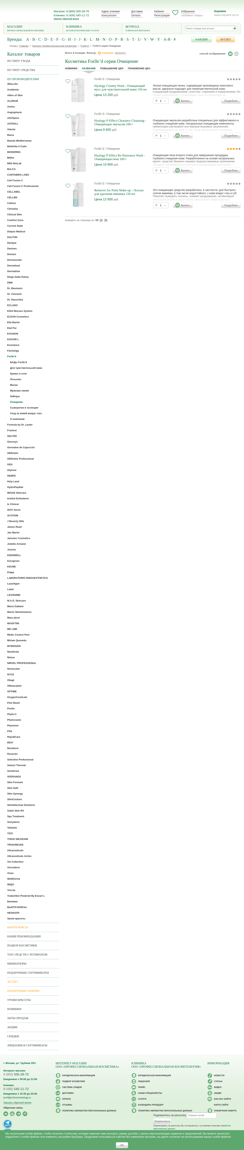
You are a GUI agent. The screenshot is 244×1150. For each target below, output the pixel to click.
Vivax (10, 873)
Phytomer (13, 725)
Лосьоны (15, 379)
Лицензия (144, 1081)
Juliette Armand (16, 543)
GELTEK (12, 436)
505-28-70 (16, 1074)
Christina (12, 208)
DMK (10, 282)
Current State (15, 225)
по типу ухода (18, 60)
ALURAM (12, 101)
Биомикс (12, 901)
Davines (12, 248)
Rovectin (12, 753)
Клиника (92, 29)
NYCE (10, 674)
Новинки (71, 68)
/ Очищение (112, 79)
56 (105, 220)
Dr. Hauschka (15, 299)
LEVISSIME (13, 595)
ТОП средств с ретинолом (27, 954)
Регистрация (162, 15)
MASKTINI (13, 623)
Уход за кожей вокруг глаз (26, 413)
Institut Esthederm (18, 498)
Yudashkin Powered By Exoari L (26, 895)
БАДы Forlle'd (18, 362)
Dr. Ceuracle (14, 294)
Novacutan (13, 668)
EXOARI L (13, 339)
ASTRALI (12, 123)
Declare (11, 254)
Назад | (13, 45)
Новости (219, 1075)
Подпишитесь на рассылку (169, 1115)
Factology (13, 350)
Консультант (109, 15)
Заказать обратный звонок (66, 19)
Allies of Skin (15, 95)
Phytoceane (14, 719)
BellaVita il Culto (17, 146)
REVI (10, 742)
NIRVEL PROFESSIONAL (21, 663)
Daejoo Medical (16, 231)
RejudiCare (13, 736)
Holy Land (13, 481)
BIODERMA (14, 152)
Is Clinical (13, 504)
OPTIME (12, 691)
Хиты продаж (17, 1018)
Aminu (11, 106)
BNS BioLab (14, 163)
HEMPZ (11, 475)
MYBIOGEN (14, 646)
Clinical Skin (14, 214)
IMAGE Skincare (16, 492)
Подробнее (231, 100)
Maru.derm (13, 617)
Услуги (142, 1099)
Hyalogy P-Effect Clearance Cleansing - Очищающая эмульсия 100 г (120, 122)
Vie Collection (15, 861)
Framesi (12, 430)
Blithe (10, 157)
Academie (13, 89)
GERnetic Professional (20, 458)
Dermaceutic (14, 259)
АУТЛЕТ (225, 39)
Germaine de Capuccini (21, 447)
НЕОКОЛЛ (13, 912)
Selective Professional (20, 759)
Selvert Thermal (16, 765)
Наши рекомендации (24, 936)
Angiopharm (14, 112)
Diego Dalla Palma (18, 276)
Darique (11, 242)
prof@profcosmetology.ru (17, 1097)
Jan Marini (13, 532)
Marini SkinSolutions (19, 612)
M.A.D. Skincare (16, 600)
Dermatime (13, 271)
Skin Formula (15, 782)
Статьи (218, 1081)
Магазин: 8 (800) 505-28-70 (71, 11)
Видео (218, 1087)
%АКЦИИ (201, 39)
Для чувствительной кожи (26, 367)
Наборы (15, 396)
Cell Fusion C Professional (23, 186)
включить (120, 52)
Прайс (141, 1087)
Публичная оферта (225, 1111)
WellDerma (13, 878)
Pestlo (11, 708)
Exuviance (13, 345)
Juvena (11, 549)
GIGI (9, 464)
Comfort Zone (15, 220)
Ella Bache (13, 322)
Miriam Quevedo (16, 640)
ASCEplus (13, 118)
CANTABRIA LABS (18, 174)
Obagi (10, 680)
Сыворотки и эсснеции (24, 407)
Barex (10, 135)
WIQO (10, 884)
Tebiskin (12, 827)
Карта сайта (221, 1105)
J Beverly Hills (15, 521)
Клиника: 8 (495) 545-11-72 (71, 15)
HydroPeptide (15, 487)
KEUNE (11, 566)
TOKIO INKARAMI (17, 839)
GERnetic (12, 453)
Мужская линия (19, 390)
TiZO (10, 833)
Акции (12, 1027)
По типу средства (21, 70)
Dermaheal (13, 265)
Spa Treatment (15, 816)
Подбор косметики (22, 945)
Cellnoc (11, 203)
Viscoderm (13, 867)
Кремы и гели (18, 373)
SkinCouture (14, 799)
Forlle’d (99, 79)
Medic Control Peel (18, 634)
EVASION (12, 333)
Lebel (10, 589)
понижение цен (139, 68)
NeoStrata (13, 651)
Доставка (137, 11)
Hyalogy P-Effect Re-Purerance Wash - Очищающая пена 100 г (119, 157)
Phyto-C (12, 714)
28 (101, 220)
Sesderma (13, 771)
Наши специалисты (150, 1093)
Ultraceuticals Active (19, 856)
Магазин (33, 29)
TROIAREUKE (15, 844)
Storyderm (13, 822)
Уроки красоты (16, 918)
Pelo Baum (13, 702)
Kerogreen (13, 560)
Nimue (11, 657)
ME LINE (12, 629)
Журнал (151, 29)
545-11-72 (16, 1089)
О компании (17, 419)
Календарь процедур (150, 1105)
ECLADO (12, 305)
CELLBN (12, 197)
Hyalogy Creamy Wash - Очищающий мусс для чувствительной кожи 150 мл (120, 87)
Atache (11, 129)
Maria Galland (15, 606)
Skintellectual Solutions (21, 805)
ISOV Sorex (14, 509)
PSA (9, 731)
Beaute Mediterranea (19, 140)
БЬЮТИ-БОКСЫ (17, 907)
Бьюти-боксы (17, 927)
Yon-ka (11, 890)
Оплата (135, 15)
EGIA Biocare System (19, 311)
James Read (14, 526)
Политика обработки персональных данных (89, 1111)
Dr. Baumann (14, 288)
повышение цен (111, 68)
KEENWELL (14, 555)
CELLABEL (13, 191)
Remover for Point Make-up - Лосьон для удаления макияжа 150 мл (118, 192)
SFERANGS (14, 776)
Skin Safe (12, 788)
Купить (185, 100)
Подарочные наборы (23, 990)
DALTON (12, 237)
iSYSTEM (12, 515)
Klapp (10, 572)
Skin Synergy (15, 793)
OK (122, 1145)
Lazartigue (13, 583)
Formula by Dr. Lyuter (20, 424)
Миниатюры (16, 963)
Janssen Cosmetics (18, 538)
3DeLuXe (12, 83)
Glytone (11, 470)
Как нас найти (222, 1099)
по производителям (23, 79)
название (89, 68)
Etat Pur (12, 328)
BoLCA (11, 169)
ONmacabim (14, 685)
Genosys (12, 441)
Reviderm (12, 748)
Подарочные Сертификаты (28, 972)
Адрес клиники (111, 11)
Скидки (13, 1036)
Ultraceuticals (15, 850)
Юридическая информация (78, 1075)
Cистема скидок (72, 1087)
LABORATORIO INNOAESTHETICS (27, 578)
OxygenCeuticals (17, 697)
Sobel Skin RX (15, 810)
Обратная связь (13, 1107)
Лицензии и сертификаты (27, 1045)
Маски (14, 385)
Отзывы (67, 1105)
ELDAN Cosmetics (18, 316)
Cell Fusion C (15, 180)
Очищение (16, 402)
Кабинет (159, 11)
